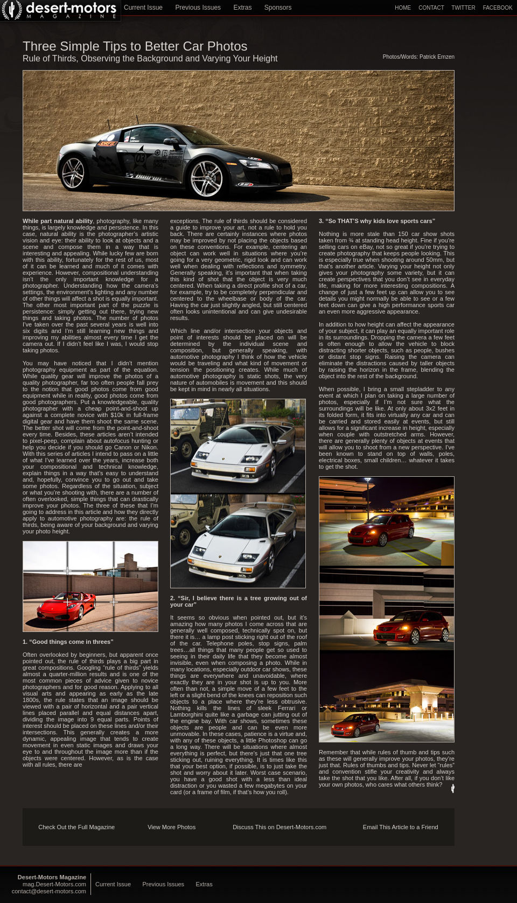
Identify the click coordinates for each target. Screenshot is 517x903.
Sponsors (278, 7)
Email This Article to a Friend (400, 827)
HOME (403, 8)
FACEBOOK (498, 8)
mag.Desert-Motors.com (54, 884)
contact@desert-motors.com (49, 891)
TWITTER (463, 8)
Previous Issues (198, 7)
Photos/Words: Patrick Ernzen (419, 57)
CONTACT (431, 8)
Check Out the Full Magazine (76, 827)
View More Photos (171, 827)
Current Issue (143, 7)
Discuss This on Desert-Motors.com (279, 827)
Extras (242, 7)
